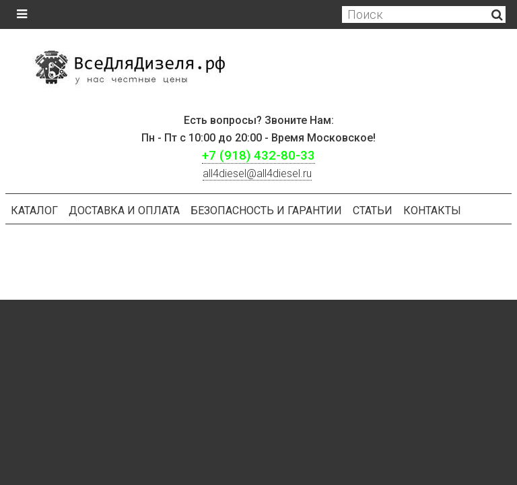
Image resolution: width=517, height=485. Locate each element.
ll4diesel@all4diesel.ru (257, 173)
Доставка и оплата (124, 210)
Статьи (372, 210)
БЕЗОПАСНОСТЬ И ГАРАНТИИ (266, 210)
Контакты (432, 210)
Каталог (34, 210)
